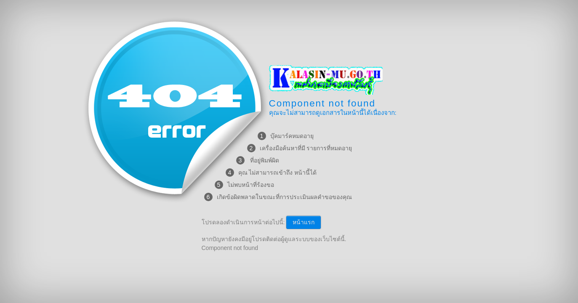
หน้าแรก (303, 222)
